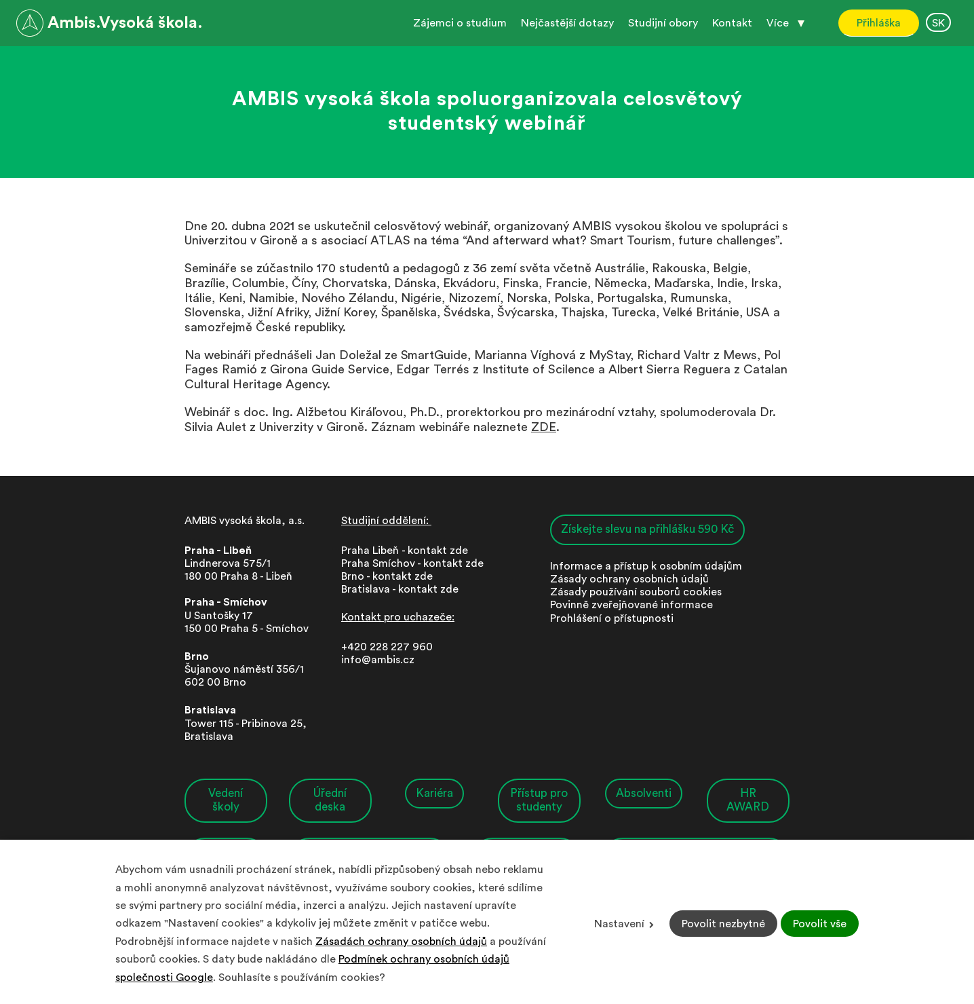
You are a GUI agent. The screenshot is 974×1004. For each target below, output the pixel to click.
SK (938, 23)
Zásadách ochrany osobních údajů (401, 941)
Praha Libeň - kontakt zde (407, 550)
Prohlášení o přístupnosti (612, 618)
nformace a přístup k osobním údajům (647, 566)
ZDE (543, 427)
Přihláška (879, 23)
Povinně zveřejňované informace (631, 605)
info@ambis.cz (377, 659)
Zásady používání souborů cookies (636, 592)
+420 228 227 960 (387, 647)
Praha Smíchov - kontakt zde (412, 563)
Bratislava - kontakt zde (400, 589)
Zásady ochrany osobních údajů (629, 579)
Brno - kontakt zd (384, 576)
